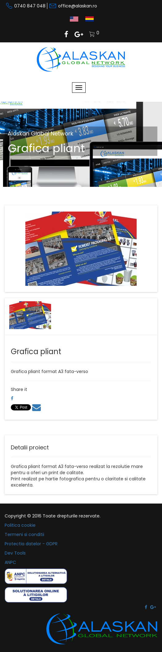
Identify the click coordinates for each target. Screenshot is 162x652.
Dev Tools (15, 553)
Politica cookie (20, 525)
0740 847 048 (29, 6)
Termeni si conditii (24, 534)
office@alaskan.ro (77, 6)
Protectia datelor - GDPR (31, 544)
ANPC (10, 562)
